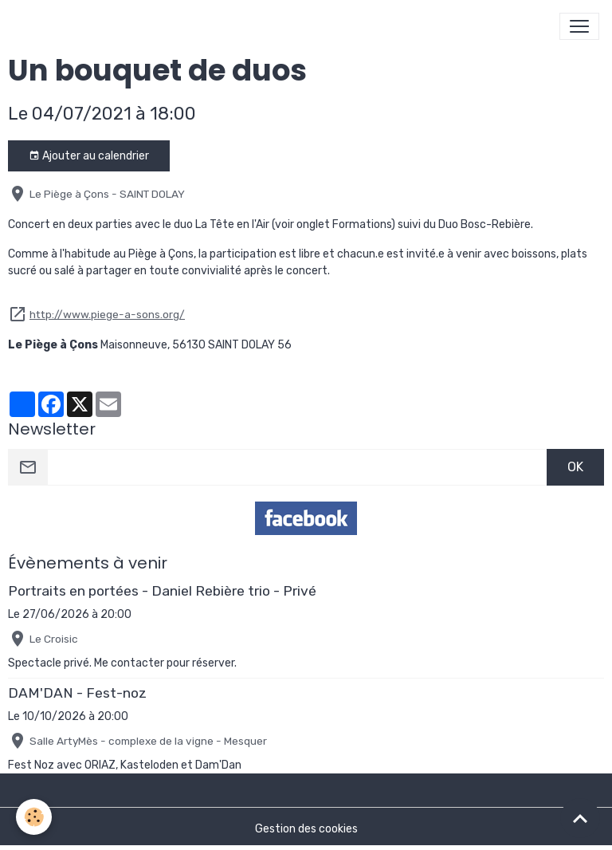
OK (575, 466)
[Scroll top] (580, 818)
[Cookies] (34, 817)
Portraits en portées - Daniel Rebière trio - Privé (162, 591)
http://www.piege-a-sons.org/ (107, 314)
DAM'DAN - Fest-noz (77, 693)
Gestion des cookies (306, 829)
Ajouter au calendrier (89, 156)
